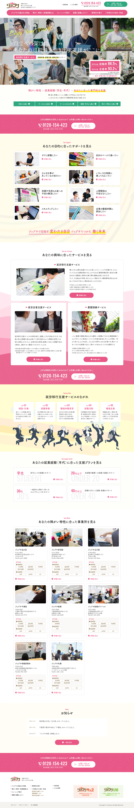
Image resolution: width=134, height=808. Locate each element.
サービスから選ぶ (44, 104)
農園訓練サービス (36, 793)
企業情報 (35, 805)
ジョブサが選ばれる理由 (20, 12)
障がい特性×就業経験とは (43, 12)
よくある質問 (74, 4)
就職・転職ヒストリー (80, 12)
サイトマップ (13, 805)
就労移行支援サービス (38, 791)
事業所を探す (96, 12)
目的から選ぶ (22, 104)
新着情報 (65, 4)
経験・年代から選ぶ (87, 104)
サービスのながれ (66, 104)
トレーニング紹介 (63, 12)
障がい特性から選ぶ (109, 104)
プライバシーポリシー (24, 805)
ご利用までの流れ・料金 (114, 12)
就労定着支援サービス (38, 795)
